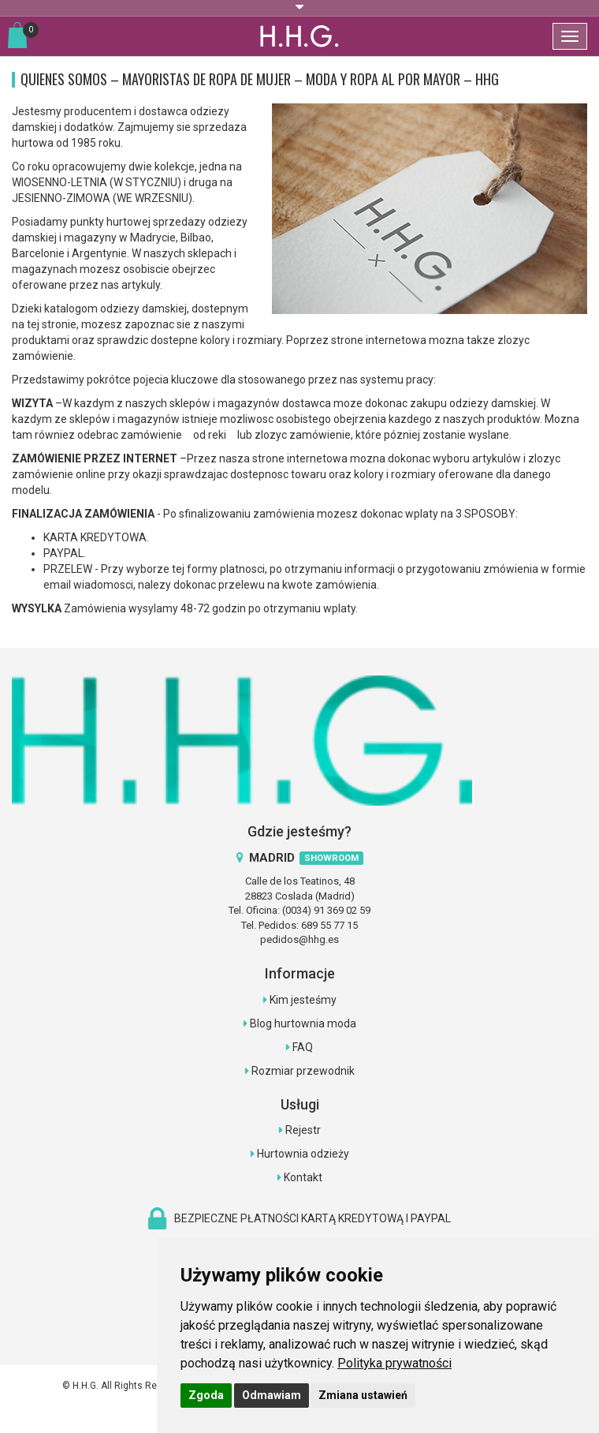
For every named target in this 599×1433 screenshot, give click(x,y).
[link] (394, 1363)
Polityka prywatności (394, 1363)
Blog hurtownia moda (303, 1023)
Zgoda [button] (206, 1395)
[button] (299, 8)
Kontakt (303, 1177)
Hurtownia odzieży (303, 1153)
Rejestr (303, 1130)
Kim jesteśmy (303, 999)
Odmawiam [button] (271, 1395)
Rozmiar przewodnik (303, 1070)
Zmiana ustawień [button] (362, 1395)
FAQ (302, 1047)
